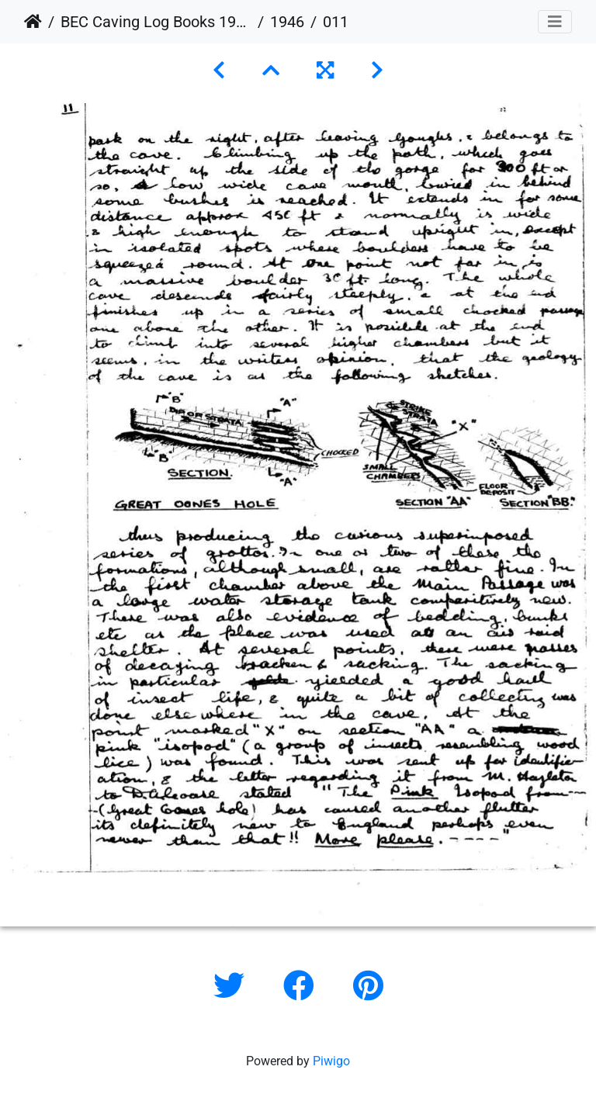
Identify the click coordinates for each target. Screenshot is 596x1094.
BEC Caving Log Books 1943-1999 (156, 21)
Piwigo (331, 1061)
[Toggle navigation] (555, 21)
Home (33, 21)
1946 (287, 21)
